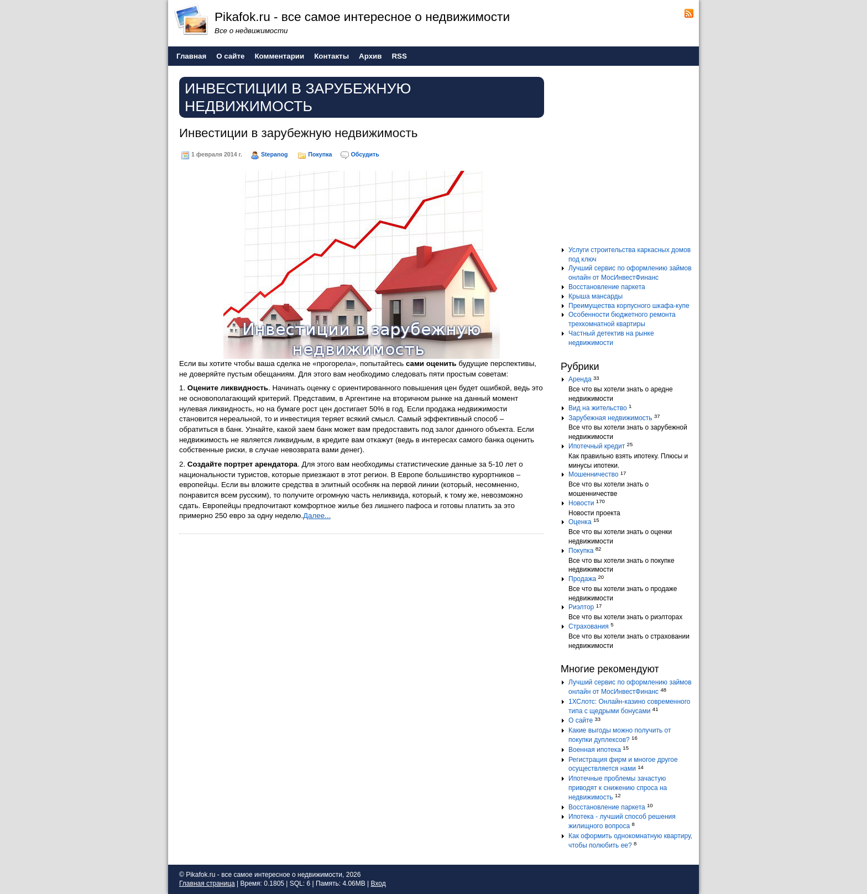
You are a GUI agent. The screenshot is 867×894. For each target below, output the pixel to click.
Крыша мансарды (595, 296)
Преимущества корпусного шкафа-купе (629, 306)
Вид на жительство (597, 408)
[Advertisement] (630, 160)
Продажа (582, 579)
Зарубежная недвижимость (610, 418)
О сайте (580, 720)
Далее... (317, 515)
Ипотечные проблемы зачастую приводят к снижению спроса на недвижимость (617, 788)
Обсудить (365, 154)
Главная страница (207, 883)
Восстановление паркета (606, 287)
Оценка (580, 522)
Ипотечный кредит (596, 446)
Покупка (320, 154)
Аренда (580, 379)
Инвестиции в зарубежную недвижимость (298, 133)
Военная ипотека (594, 750)
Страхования (588, 626)
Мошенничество (593, 474)
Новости (581, 503)
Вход (378, 883)
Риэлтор (581, 607)
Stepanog (274, 154)
